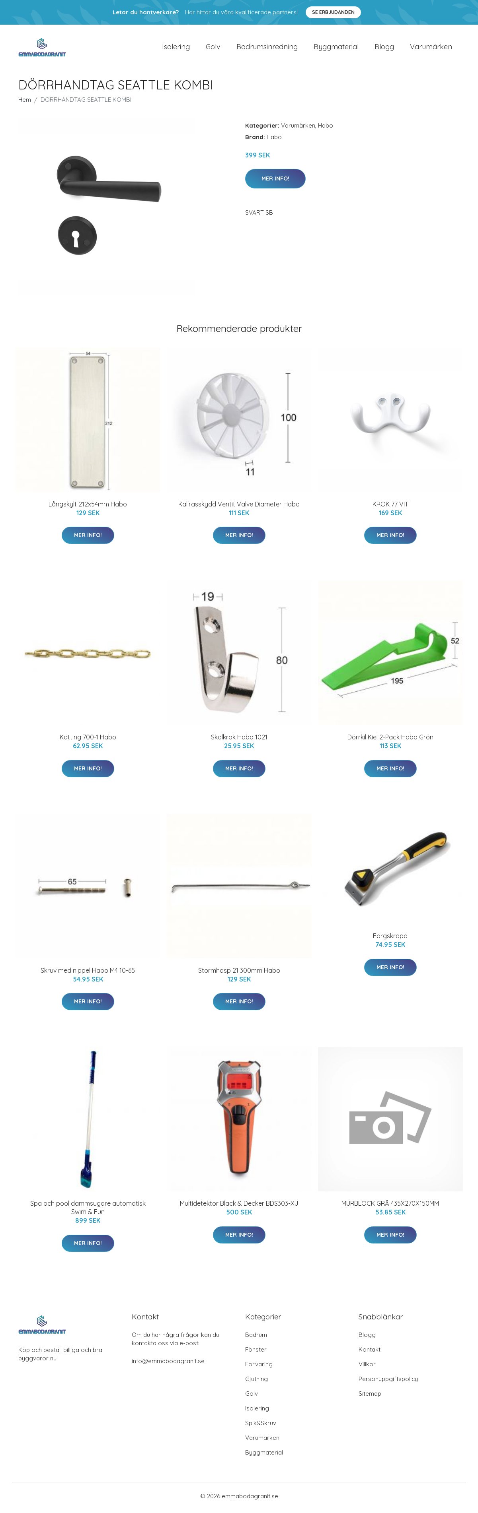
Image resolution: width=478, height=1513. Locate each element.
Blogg (384, 48)
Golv (213, 48)
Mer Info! (275, 181)
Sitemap (370, 1396)
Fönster (256, 1352)
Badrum (256, 1338)
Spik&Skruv (260, 1426)
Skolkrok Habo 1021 (239, 740)
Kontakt (369, 1352)
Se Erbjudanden (333, 12)
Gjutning (256, 1382)
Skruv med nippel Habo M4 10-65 (88, 974)
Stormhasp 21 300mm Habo (239, 974)
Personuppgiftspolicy (388, 1382)
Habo (325, 128)
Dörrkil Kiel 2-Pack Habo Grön (390, 740)
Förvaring (259, 1367)
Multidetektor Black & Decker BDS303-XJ (239, 1206)
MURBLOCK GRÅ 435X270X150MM (390, 1206)
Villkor (367, 1367)
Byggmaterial (336, 48)
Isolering (176, 48)
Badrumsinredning (267, 48)
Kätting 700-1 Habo (88, 740)
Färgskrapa (390, 939)
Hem (24, 103)
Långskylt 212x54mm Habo (88, 507)
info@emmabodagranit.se (168, 1364)
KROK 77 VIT (390, 507)
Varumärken (431, 48)
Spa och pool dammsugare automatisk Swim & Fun (88, 1211)
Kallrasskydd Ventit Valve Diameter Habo (239, 507)
